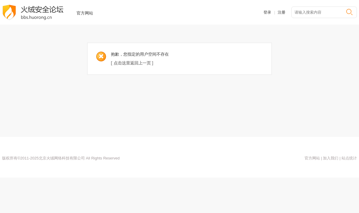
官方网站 (85, 13)
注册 (281, 12)
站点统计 (348, 158)
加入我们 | (331, 158)
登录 (267, 12)
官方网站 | (313, 158)
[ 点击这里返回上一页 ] (132, 63)
